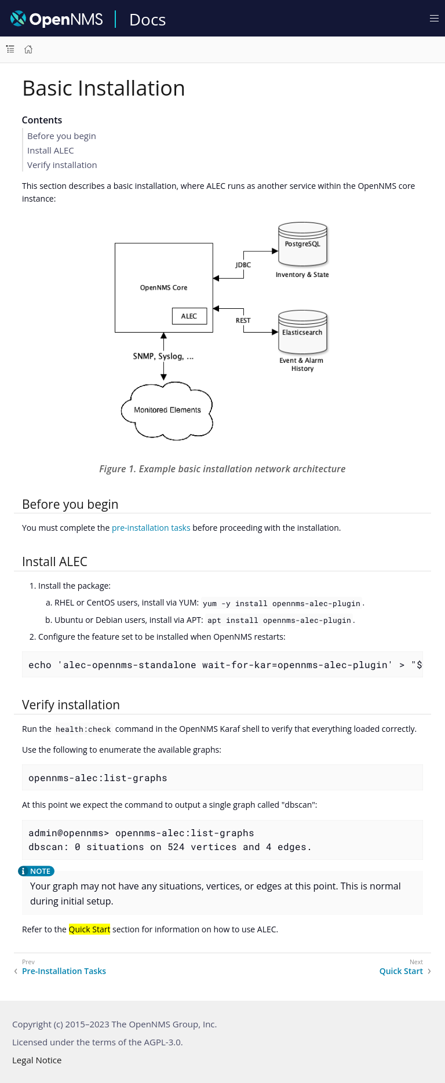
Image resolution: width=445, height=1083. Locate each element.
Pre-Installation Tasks (64, 971)
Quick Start (401, 971)
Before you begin (61, 135)
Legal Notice (36, 1060)
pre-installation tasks (151, 527)
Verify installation (62, 164)
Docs (147, 19)
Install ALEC (50, 150)
